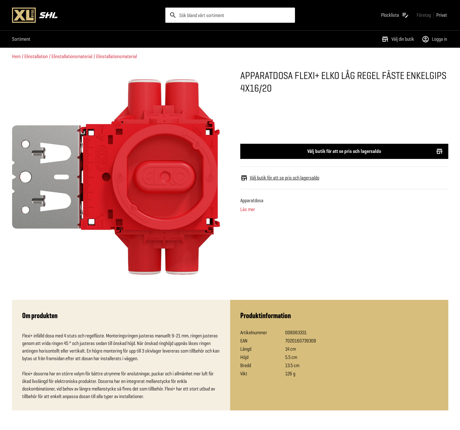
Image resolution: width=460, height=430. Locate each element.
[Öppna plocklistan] (395, 15)
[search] (230, 15)
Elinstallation (36, 56)
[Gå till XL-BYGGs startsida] (86, 15)
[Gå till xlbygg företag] (424, 15)
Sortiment (21, 39)
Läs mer (247, 209)
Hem (16, 56)
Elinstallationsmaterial (72, 56)
